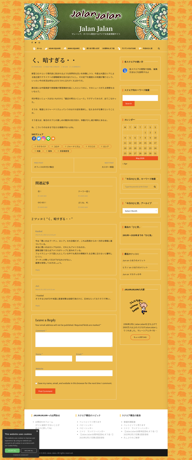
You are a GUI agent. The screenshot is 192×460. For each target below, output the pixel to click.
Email (79, 354)
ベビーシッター (86, 425)
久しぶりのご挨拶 (131, 437)
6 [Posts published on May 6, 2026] (135, 137)
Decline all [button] (29, 451)
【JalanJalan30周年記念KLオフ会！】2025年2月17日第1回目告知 (96, 436)
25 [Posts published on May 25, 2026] (125, 153)
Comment (41, 330)
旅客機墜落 (64, 151)
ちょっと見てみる (140, 337)
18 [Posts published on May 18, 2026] (125, 148)
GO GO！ (42, 202)
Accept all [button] (12, 451)
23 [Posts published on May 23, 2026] (150, 148)
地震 (38, 151)
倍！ (40, 191)
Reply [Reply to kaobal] (37, 270)
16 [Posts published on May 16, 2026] (150, 143)
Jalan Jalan (96, 28)
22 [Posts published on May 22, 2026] (145, 148)
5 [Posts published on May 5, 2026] (130, 137)
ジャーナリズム (73, 146)
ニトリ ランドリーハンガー (92, 431)
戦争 (50, 151)
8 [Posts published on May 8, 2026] (145, 137)
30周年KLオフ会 (108, 48)
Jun (66, 66)
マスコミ (91, 146)
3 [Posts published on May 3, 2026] (155, 132)
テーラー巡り (84, 191)
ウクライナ (41, 146)
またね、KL (83, 202)
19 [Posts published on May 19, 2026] (130, 148)
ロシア (106, 146)
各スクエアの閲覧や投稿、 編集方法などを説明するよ (143, 71)
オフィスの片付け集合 (44, 166)
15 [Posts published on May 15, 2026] (145, 143)
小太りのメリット (137, 260)
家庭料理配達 (130, 421)
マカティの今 (135, 274)
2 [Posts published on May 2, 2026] (150, 132)
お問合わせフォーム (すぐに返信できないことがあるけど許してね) (47, 425)
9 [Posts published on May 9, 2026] (150, 137)
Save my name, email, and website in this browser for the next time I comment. (75, 383)
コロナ (56, 146)
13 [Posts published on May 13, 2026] (135, 143)
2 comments (76, 66)
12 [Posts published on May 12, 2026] (130, 143)
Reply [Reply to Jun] (37, 305)
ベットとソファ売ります (90, 421)
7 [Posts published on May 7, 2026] (140, 137)
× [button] (37, 431)
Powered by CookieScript (20, 455)
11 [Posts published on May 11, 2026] (125, 143)
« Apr (125, 163)
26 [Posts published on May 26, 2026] (130, 153)
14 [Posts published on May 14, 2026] (140, 143)
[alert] (20, 443)
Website (39, 368)
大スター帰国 (108, 166)
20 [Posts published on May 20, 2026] (135, 148)
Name (39, 354)
